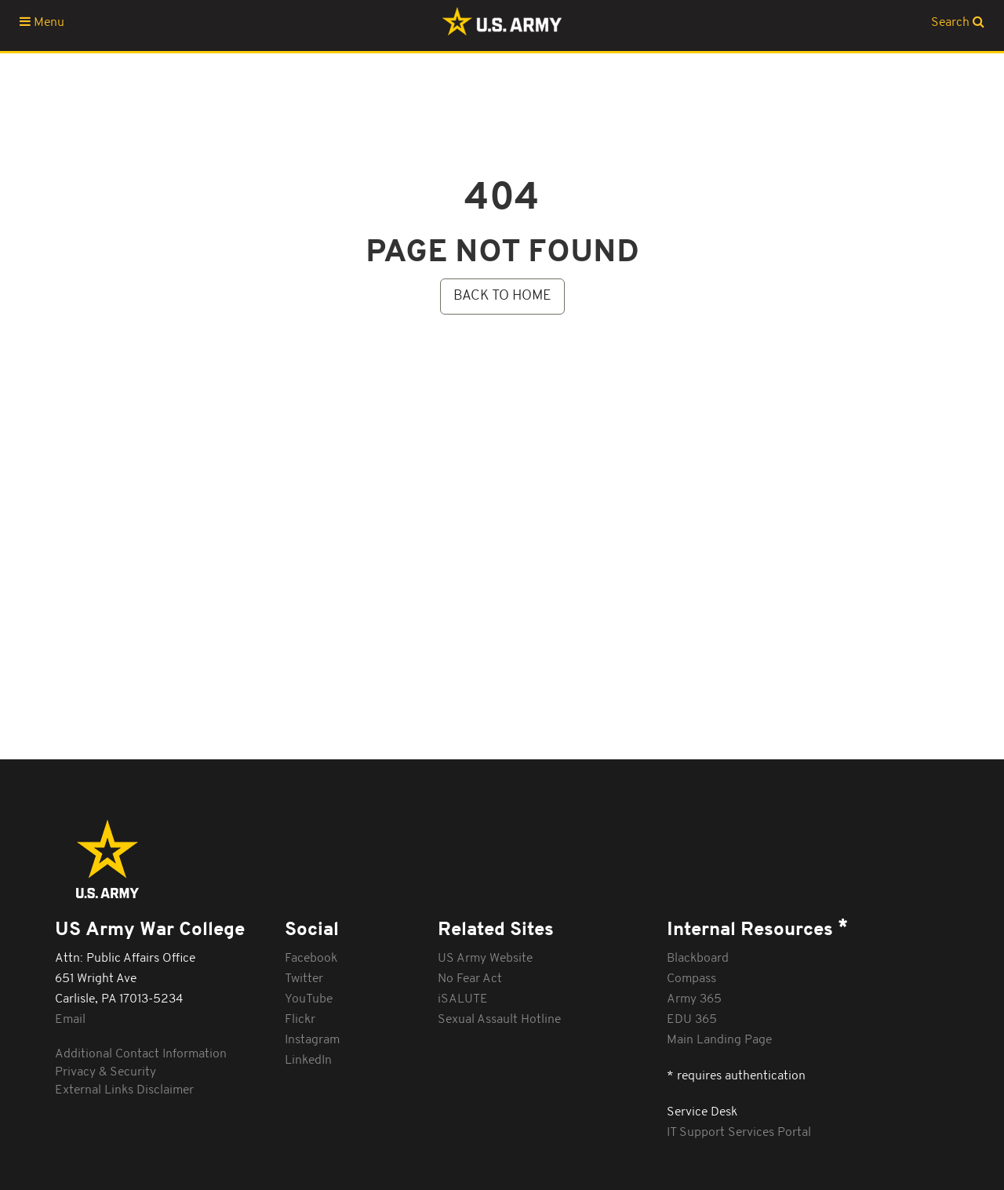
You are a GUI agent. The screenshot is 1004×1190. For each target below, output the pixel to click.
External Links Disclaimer (124, 1090)
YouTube (309, 999)
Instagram (312, 1040)
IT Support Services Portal (739, 1132)
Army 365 (694, 999)
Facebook (311, 958)
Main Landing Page (719, 1040)
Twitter (304, 979)
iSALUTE (463, 999)
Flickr (300, 1020)
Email (70, 1020)
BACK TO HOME (502, 296)
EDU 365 (692, 1020)
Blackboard (698, 958)
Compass (691, 979)
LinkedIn (308, 1060)
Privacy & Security (105, 1072)
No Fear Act (470, 979)
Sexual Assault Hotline (499, 1020)
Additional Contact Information (141, 1054)
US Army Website (485, 958)
